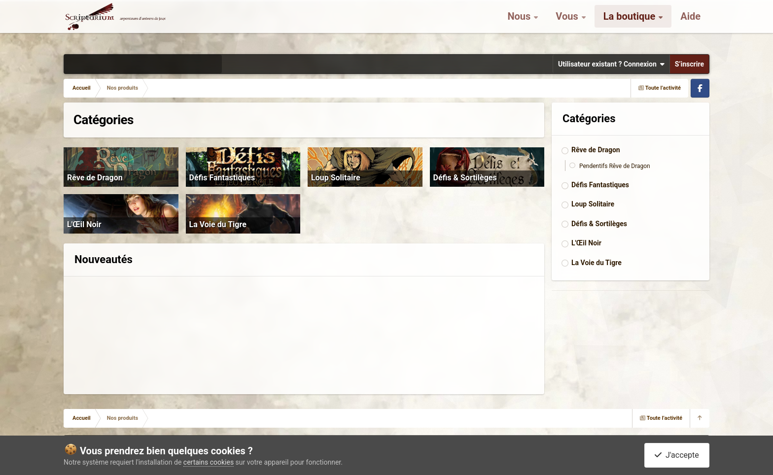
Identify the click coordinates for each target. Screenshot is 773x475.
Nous (520, 25)
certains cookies (208, 462)
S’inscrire (689, 64)
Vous (568, 25)
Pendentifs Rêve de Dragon (614, 166)
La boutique (630, 25)
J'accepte (677, 455)
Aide (690, 25)
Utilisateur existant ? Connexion (611, 64)
